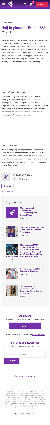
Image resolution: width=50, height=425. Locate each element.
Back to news (7, 191)
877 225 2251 (38, 334)
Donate (42, 4)
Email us (25, 326)
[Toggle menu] (4, 4)
